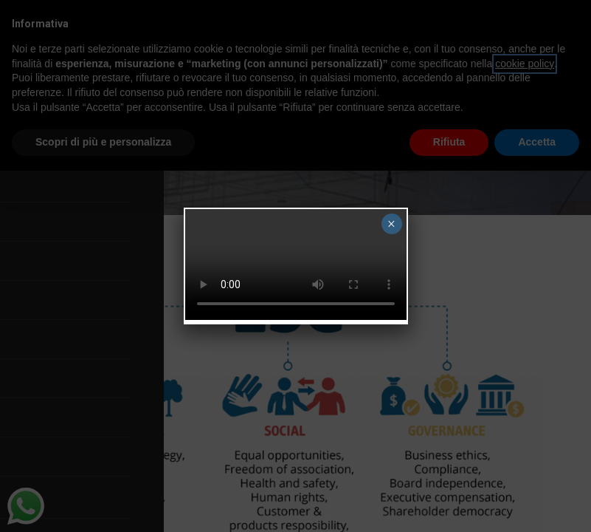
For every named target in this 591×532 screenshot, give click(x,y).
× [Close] (391, 224)
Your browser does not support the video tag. (296, 264)
